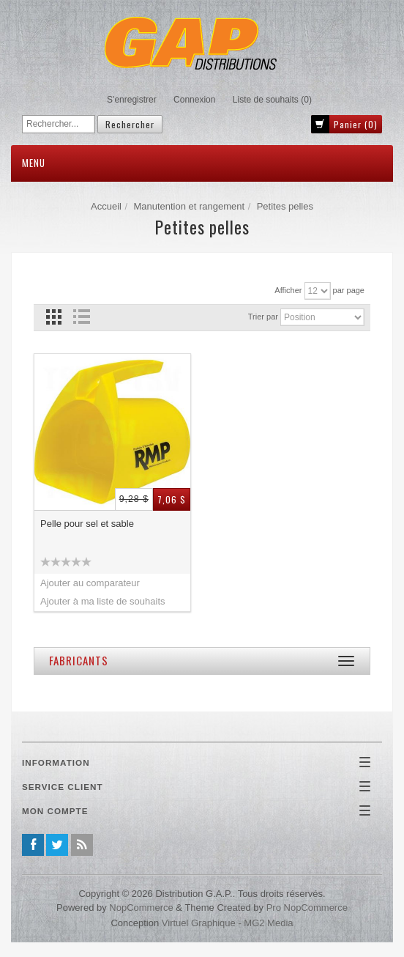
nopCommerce (141, 907)
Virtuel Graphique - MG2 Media (227, 922)
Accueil (106, 206)
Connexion (194, 100)
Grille (53, 317)
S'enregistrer (132, 100)
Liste (80, 317)
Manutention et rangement (188, 206)
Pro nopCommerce (307, 907)
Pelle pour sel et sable (87, 523)
